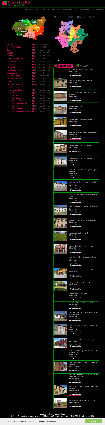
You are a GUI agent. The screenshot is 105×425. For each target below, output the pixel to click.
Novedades (56, 10)
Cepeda (10, 53)
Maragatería (12, 73)
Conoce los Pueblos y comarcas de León (52, 414)
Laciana (10, 64)
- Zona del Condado (14, 95)
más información (74, 75)
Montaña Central (14, 76)
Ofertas (46, 10)
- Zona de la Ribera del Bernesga (19, 111)
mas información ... (60, 61)
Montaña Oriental (14, 78)
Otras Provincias (14, 47)
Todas (9, 44)
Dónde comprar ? (87, 10)
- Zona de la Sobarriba (15, 98)
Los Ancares (12, 67)
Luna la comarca (14, 70)
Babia (9, 50)
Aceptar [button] (93, 421)
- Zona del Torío (13, 93)
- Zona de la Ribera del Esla (17, 103)
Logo (16, 4)
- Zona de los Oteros (14, 101)
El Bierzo (10, 55)
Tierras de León (13, 87)
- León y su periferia (14, 90)
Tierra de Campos (14, 84)
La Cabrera (11, 61)
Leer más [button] (52, 421)
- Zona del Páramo (14, 106)
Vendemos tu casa (70, 10)
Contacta (100, 10)
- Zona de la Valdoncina (15, 109)
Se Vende (37, 10)
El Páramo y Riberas (15, 58)
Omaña (10, 81)
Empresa (28, 10)
